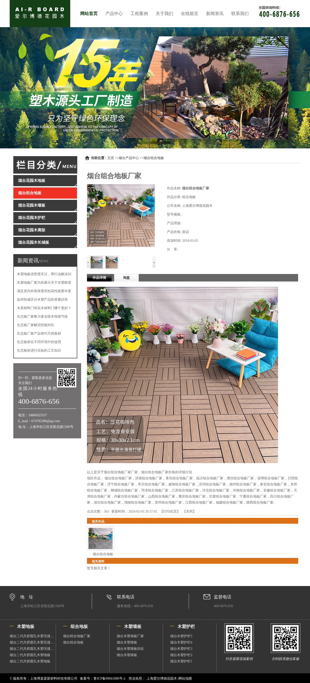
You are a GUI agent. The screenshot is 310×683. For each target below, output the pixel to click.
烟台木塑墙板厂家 (130, 636)
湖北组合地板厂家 (107, 502)
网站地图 (185, 678)
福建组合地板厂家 (229, 502)
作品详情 (99, 278)
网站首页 (89, 13)
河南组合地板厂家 (246, 490)
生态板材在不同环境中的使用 (39, 342)
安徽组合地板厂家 (276, 490)
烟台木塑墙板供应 (130, 649)
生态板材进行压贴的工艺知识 (39, 350)
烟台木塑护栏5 (181, 636)
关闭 (189, 511)
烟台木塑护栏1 (181, 661)
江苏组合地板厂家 (185, 490)
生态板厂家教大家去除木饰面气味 (42, 316)
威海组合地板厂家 (181, 484)
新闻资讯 (215, 13)
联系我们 (240, 13)
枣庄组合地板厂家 (151, 484)
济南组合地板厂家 (148, 478)
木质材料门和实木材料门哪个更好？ (44, 308)
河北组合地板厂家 (215, 490)
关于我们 (164, 13)
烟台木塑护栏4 (181, 642)
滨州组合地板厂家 (212, 484)
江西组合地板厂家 (198, 502)
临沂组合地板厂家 (209, 478)
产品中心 (114, 13)
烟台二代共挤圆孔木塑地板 (30, 655)
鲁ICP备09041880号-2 (109, 678)
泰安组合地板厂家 (273, 484)
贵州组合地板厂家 (168, 502)
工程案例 (139, 13)
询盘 (126, 278)
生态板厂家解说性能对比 (35, 325)
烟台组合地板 (154, 158)
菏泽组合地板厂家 (154, 490)
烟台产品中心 (129, 158)
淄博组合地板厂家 (270, 478)
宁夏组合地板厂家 (253, 496)
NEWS (43, 261)
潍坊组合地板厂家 (240, 478)
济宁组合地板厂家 (120, 484)
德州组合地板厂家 (242, 484)
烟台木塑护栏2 (181, 655)
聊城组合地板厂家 (124, 490)
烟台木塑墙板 (127, 642)
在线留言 (189, 13)
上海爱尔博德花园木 (162, 678)
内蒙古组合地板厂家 (129, 496)
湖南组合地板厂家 (137, 502)
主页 (110, 158)
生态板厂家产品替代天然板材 (39, 333)
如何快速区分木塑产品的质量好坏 (42, 299)
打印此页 (170, 511)
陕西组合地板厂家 (259, 502)
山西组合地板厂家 (161, 496)
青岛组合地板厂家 (179, 478)
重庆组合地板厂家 (192, 496)
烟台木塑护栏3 (181, 649)
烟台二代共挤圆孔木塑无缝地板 (33, 636)
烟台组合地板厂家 (118, 478)
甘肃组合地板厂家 (222, 496)
